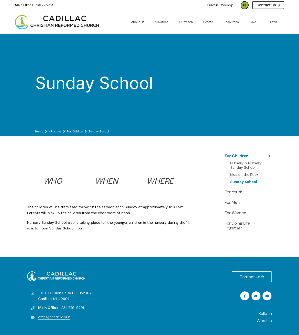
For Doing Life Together (237, 225)
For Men (232, 202)
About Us (139, 22)
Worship (227, 5)
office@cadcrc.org (54, 317)
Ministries (163, 22)
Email (267, 296)
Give (254, 22)
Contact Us (268, 4)
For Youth (233, 192)
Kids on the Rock (244, 175)
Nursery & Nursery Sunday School (245, 165)
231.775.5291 (45, 5)
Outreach (187, 22)
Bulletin (212, 5)
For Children (237, 155)
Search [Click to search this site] (244, 5)
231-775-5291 (72, 307)
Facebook (245, 296)
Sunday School (243, 182)
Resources (233, 22)
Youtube (256, 296)
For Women (235, 212)
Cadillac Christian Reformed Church (56, 276)
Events (209, 22)
